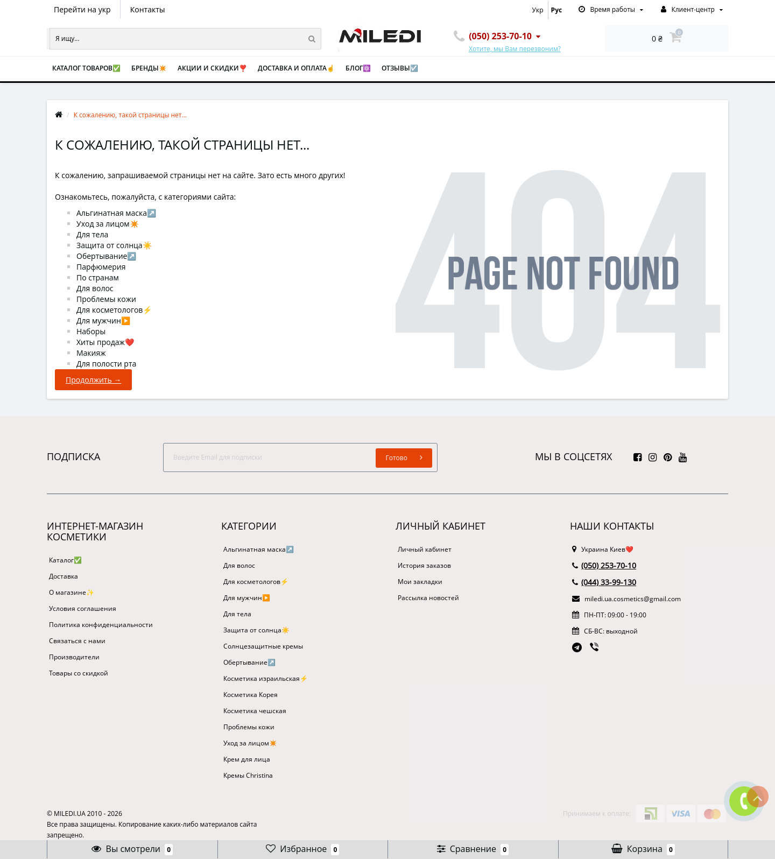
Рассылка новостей (428, 597)
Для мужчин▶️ (103, 320)
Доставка (63, 576)
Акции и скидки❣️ (212, 68)
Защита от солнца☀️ (114, 245)
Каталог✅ (65, 560)
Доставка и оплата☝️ (296, 68)
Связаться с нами (77, 640)
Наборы (90, 331)
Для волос (95, 288)
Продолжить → (93, 380)
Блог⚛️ (358, 68)
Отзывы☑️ (400, 68)
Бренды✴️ (149, 68)
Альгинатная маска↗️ (116, 213)
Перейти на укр (82, 9)
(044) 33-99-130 (604, 582)
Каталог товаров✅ (86, 68)
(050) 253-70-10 (604, 565)
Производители (74, 656)
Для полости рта (106, 363)
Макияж (91, 353)
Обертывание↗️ (106, 256)
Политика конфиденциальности (101, 624)
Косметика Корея (250, 694)
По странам (97, 277)
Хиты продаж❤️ (105, 342)
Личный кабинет (425, 549)
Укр (538, 10)
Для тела (92, 234)
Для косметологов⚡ (114, 310)
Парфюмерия (101, 267)
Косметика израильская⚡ (265, 678)
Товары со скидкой (78, 673)
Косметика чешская (254, 710)
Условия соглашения (82, 608)
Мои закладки (420, 581)
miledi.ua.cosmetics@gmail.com (626, 598)
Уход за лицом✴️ (107, 224)
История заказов (424, 565)
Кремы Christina (248, 775)
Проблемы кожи (106, 299)
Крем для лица (246, 759)
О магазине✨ (71, 592)
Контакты (147, 9)
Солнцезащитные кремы (263, 646)
